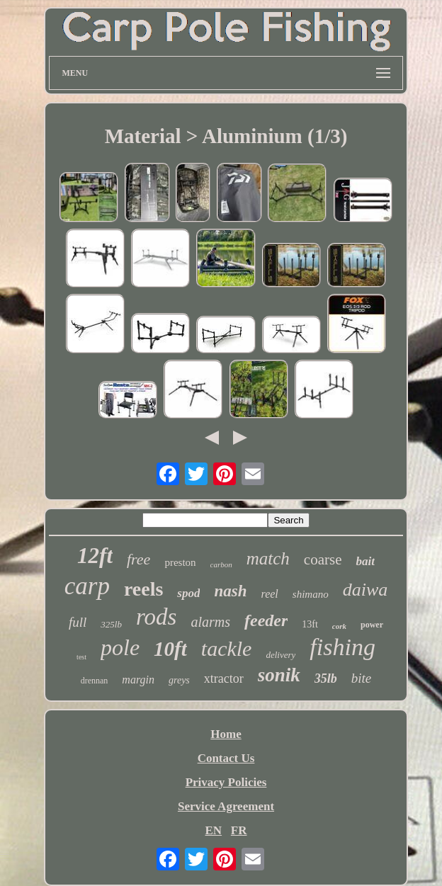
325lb (111, 624)
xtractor (224, 678)
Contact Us (226, 758)
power (372, 625)
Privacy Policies (226, 782)
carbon (221, 564)
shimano (311, 594)
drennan (94, 681)
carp (87, 586)
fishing (342, 647)
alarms (210, 622)
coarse (323, 559)
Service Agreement (226, 806)
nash (230, 591)
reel (269, 594)
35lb (325, 678)
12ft (95, 555)
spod (188, 593)
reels (143, 589)
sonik (279, 675)
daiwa (365, 589)
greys (179, 680)
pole (120, 647)
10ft (170, 648)
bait (365, 561)
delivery (280, 654)
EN (213, 830)
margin (138, 680)
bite (361, 678)
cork (339, 626)
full (77, 622)
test (81, 657)
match (268, 558)
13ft (310, 624)
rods (156, 617)
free (138, 559)
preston (180, 562)
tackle (226, 648)
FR (239, 830)
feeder (266, 620)
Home (225, 734)
